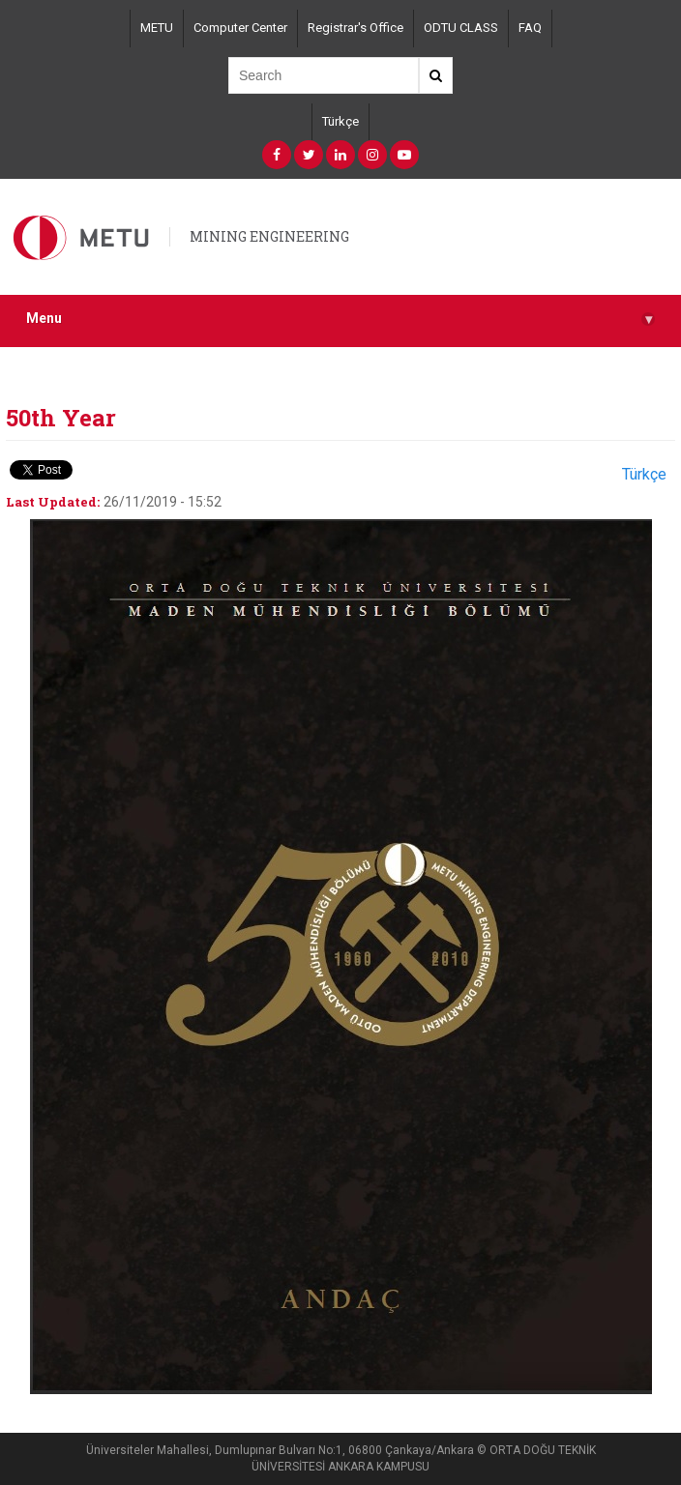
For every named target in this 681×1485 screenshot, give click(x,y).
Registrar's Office (355, 27)
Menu (340, 318)
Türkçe (340, 121)
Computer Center (240, 27)
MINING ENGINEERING (269, 236)
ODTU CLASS (461, 27)
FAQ (530, 27)
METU (156, 27)
